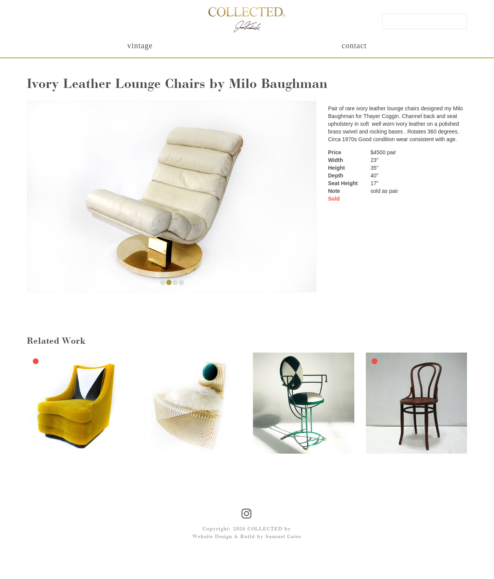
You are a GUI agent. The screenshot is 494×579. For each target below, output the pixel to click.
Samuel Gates (283, 537)
